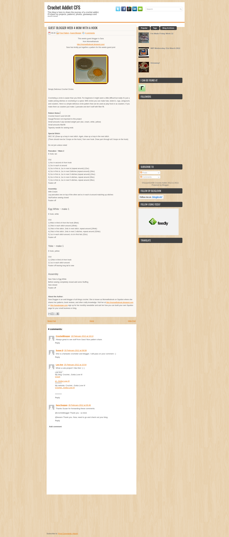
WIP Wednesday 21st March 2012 (165, 48)
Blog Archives (168, 28)
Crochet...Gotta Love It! (65, 388)
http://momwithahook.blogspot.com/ (91, 44)
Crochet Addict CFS (63, 7)
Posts (143, 173)
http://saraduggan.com (59, 305)
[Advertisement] (68, 512)
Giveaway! (155, 63)
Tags (155, 28)
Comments (146, 177)
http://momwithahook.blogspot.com (119, 302)
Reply (57, 343)
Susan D (59, 350)
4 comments (90, 33)
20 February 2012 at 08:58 (75, 350)
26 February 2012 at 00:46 (79, 405)
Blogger (165, 185)
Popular (144, 28)
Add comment (55, 426)
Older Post (132, 321)
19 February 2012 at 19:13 (82, 336)
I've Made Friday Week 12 (161, 33)
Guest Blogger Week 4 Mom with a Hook (73, 27)
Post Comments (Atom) (68, 533)
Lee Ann (59, 365)
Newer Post (51, 321)
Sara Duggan (61, 405)
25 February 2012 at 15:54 (75, 365)
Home (92, 321)
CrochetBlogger (63, 336)
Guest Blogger (75, 33)
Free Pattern (64, 33)
